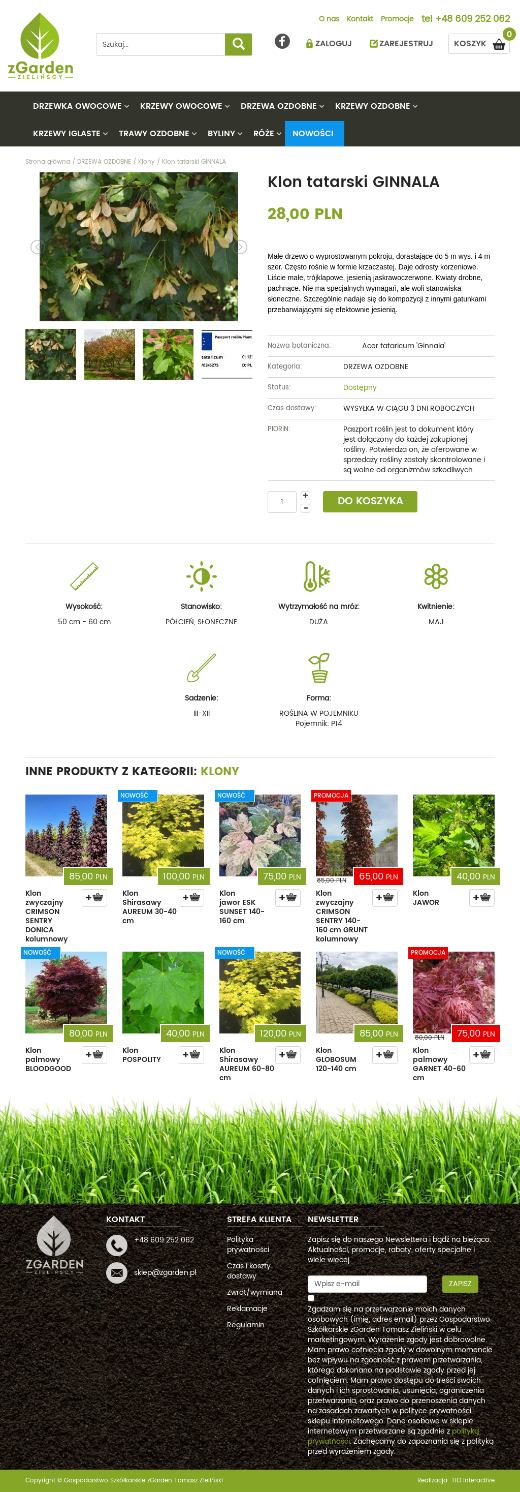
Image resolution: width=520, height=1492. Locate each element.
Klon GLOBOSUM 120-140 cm (336, 1060)
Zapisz (460, 1284)
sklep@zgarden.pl (165, 1272)
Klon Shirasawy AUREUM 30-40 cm (149, 907)
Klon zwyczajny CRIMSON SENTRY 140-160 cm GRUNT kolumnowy (342, 916)
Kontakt (360, 20)
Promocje (397, 20)
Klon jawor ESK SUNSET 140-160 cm (242, 907)
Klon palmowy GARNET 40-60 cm (439, 1064)
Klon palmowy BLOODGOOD (48, 1060)
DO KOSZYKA (370, 501)
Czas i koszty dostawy (249, 1271)
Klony (220, 772)
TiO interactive (473, 1480)
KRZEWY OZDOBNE (372, 106)
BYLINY (221, 133)
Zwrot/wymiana (254, 1292)
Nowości (313, 133)
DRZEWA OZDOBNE (279, 106)
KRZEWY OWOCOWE (181, 106)
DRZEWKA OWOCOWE (77, 106)
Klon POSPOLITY (141, 1055)
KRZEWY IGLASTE (67, 133)
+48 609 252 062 (472, 20)
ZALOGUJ (333, 44)
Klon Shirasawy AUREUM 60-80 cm (246, 1064)
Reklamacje (247, 1309)
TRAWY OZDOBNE (154, 133)
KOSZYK (482, 42)
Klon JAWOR (426, 898)
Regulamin (246, 1325)
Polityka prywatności (248, 1245)
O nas (329, 20)
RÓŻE (263, 133)
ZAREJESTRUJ (406, 44)
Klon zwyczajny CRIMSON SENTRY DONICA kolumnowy (46, 916)
